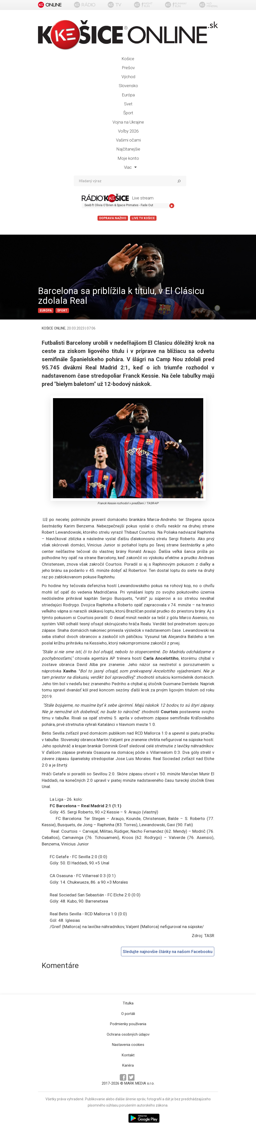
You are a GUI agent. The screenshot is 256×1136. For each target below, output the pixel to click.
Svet (128, 103)
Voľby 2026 (128, 131)
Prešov (128, 67)
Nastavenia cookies (128, 1044)
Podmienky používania (128, 1024)
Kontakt (128, 1055)
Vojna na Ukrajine (128, 122)
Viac (130, 167)
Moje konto (128, 158)
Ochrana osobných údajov (128, 1034)
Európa (128, 94)
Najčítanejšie (128, 149)
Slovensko (128, 85)
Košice (128, 58)
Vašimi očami (128, 140)
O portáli (128, 1013)
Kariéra (128, 1065)
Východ (128, 76)
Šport (128, 112)
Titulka (128, 1003)
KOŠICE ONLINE (54, 328)
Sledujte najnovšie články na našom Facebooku (167, 951)
